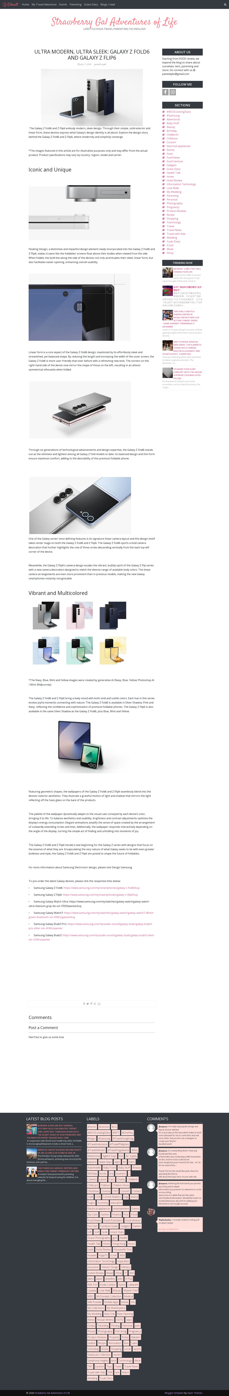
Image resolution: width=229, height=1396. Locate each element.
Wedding (172, 237)
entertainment (121, 1208)
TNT (90, 1366)
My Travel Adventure (44, 4)
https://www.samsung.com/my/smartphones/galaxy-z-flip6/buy (100, 894)
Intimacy (125, 1267)
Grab (105, 1232)
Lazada (92, 1290)
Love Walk (173, 188)
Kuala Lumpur (108, 1284)
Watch (125, 1372)
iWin (131, 1273)
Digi (126, 1197)
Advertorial (173, 119)
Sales (134, 1343)
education (116, 1202)
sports (137, 1349)
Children (105, 1185)
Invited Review (96, 1273)
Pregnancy (173, 207)
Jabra (91, 1278)
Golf (96, 1232)
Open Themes (194, 1392)
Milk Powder (95, 1302)
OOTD (119, 1319)
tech (113, 1360)
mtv (133, 1302)
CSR (98, 1197)
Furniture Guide (109, 1226)
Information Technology (181, 184)
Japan (99, 1278)
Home (25, 4)
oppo (129, 1319)
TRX (110, 1372)
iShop (170, 253)
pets (137, 1325)
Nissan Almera (105, 1319)
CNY (115, 1191)
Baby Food (109, 1167)
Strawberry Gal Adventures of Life (114, 22)
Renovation (114, 1343)
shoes (104, 1349)
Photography (175, 203)
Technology (174, 222)
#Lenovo (104, 1126)
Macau (117, 1290)
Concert (171, 142)
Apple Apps (105, 1162)
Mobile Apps (111, 1302)
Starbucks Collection (99, 1354)
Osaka (91, 1325)
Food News (173, 157)
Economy (102, 1202)
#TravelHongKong (123, 1138)
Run (126, 1343)
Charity (121, 1179)
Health (123, 1238)
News (91, 1319)
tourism (99, 1366)
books (103, 1173)
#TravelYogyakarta (118, 1150)
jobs (120, 1278)
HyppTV (103, 1255)
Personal (172, 199)
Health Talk (173, 173)
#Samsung (173, 115)
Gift (90, 1232)
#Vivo (135, 1150)
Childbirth (172, 134)
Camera (92, 1179)
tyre (117, 1372)
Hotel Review (174, 180)
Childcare (172, 138)
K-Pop (128, 1278)
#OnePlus (127, 1132)
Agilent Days (109, 1156)
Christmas (93, 1191)
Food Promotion (113, 1220)
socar (127, 1349)
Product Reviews (176, 211)
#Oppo (92, 1138)
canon (102, 1179)
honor (131, 1243)
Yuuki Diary (173, 241)
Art (124, 1162)
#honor (92, 1126)
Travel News (174, 230)
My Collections (96, 1308)
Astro (132, 1162)
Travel (170, 226)
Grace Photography (99, 1238)
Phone (91, 1331)
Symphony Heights (98, 1360)
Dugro (91, 1202)
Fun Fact (92, 1226)
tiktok (137, 1360)
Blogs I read (108, 4)
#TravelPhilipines (119, 1144)
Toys (109, 1366)
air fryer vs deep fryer (168, 1229)
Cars (111, 1179)
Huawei (92, 1255)
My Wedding (174, 192)
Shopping (172, 218)
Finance (116, 1214)
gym (115, 1238)
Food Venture (175, 161)
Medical (128, 1296)
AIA (121, 1156)
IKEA (122, 1255)
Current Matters (112, 1197)
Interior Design (109, 1267)
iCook (170, 245)
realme (91, 1343)
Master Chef (131, 1290)
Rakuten (135, 1337)
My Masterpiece (116, 1308)
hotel (90, 1249)
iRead (170, 249)
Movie (124, 1302)
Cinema (106, 1191)
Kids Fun (92, 1284)
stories (117, 1354)
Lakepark (133, 1284)
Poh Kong (120, 1331)
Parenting (76, 4)
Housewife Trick (123, 1249)
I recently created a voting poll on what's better (179, 1221)
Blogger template (174, 1392)
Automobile (94, 1167)
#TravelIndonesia (97, 1144)
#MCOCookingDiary (179, 111)
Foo (126, 1214)
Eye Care (93, 1214)
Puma (125, 1337)
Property (114, 1337)
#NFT (116, 1132)
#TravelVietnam (96, 1150)
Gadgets (172, 165)
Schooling (93, 1349)
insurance (93, 1267)
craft (90, 1197)
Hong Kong (119, 1243)
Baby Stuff (173, 123)
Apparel (92, 1162)
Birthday (172, 131)
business (121, 1173)
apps (117, 1162)
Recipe (170, 214)
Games (137, 1226)
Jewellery (110, 1278)
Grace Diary (91, 4)
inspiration (123, 1261)
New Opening (125, 1314)
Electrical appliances (179, 146)
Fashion (104, 1214)
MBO (91, 1296)
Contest (136, 1191)
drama (134, 1197)
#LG (114, 1126)
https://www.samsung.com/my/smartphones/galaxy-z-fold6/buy (102, 888)
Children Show (121, 1185)
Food (170, 153)
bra (111, 1173)
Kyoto (121, 1284)
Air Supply (131, 1156)
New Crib (109, 1314)
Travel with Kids (176, 234)
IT (126, 1273)
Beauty (171, 127)
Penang (115, 1325)
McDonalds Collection (108, 1296)
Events (63, 4)
